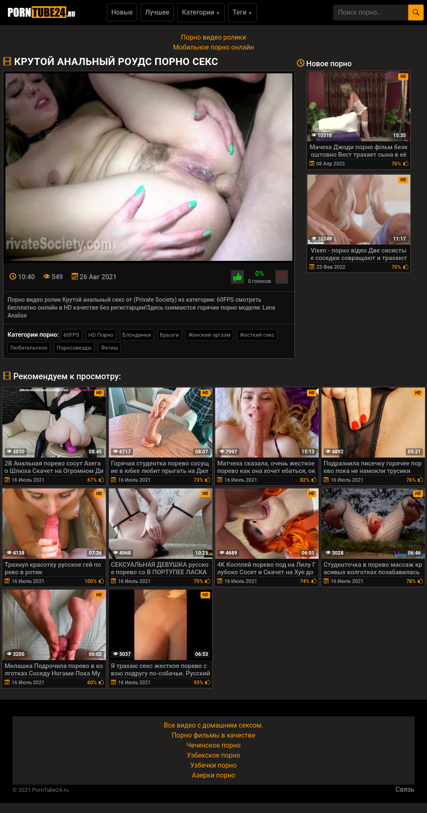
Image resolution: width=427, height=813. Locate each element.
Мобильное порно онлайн (213, 47)
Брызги (169, 335)
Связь (405, 789)
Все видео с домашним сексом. (213, 725)
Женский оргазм (209, 335)
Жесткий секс (257, 335)
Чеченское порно (213, 745)
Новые (122, 12)
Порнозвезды (74, 348)
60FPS (71, 335)
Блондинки (137, 335)
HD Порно (100, 335)
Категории (201, 12)
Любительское (29, 348)
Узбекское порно (213, 755)
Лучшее (157, 12)
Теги (242, 12)
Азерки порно (213, 775)
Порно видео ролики (213, 37)
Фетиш (109, 348)
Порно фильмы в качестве (213, 735)
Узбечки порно (213, 765)
